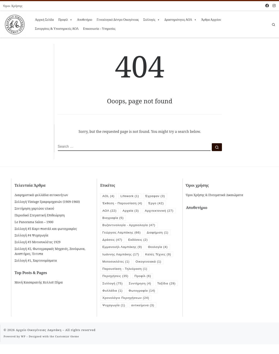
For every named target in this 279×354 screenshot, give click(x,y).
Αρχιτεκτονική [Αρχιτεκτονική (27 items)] (160, 211)
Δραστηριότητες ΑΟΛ (180, 19)
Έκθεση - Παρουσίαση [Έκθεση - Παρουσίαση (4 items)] (122, 203)
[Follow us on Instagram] (274, 5)
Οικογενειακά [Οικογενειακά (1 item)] (149, 263)
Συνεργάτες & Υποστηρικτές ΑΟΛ (57, 28)
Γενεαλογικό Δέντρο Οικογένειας (118, 19)
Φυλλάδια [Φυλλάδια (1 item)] (137, 292)
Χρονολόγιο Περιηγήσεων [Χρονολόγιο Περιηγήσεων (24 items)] (126, 307)
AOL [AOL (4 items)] (108, 196)
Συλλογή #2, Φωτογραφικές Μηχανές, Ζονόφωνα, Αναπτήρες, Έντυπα (50, 251)
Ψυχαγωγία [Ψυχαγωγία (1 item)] (114, 315)
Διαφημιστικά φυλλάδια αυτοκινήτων (41, 195)
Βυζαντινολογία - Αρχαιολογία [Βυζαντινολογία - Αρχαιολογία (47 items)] (129, 225)
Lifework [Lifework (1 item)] (130, 196)
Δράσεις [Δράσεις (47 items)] (112, 240)
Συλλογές (151, 19)
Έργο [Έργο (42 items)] (157, 203)
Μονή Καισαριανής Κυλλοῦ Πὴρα (39, 282)
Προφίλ (65, 19)
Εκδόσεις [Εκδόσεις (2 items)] (139, 240)
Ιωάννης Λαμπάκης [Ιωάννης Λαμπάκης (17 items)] (121, 255)
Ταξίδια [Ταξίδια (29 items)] (111, 292)
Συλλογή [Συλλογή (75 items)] (112, 285)
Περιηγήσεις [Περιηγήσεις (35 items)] (115, 277)
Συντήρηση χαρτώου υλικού (34, 208)
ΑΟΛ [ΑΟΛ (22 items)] (109, 211)
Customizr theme (67, 346)
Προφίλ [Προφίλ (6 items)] (143, 277)
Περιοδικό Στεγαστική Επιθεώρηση (40, 215)
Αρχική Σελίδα (44, 19)
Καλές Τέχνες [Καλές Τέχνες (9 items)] (159, 255)
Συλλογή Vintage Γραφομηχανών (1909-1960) (47, 202)
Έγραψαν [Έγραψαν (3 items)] (156, 196)
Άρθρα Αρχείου (211, 19)
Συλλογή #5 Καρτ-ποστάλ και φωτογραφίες (46, 229)
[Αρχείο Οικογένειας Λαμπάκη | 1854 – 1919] (14, 23)
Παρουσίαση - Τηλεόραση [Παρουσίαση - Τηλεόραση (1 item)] (125, 270)
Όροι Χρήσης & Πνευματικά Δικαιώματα (214, 195)
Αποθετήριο (84, 19)
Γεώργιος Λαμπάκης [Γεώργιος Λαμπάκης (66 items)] (121, 233)
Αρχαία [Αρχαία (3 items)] (131, 211)
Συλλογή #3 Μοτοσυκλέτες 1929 (38, 242)
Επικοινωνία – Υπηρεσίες (99, 28)
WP (23, 346)
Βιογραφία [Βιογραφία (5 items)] (113, 218)
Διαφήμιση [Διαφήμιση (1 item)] (159, 233)
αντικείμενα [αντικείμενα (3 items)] (143, 315)
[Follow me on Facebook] (267, 5)
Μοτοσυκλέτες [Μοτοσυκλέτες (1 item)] (116, 263)
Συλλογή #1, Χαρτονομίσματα (36, 260)
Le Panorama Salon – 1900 (34, 222)
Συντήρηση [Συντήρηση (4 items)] (140, 285)
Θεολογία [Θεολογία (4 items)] (159, 248)
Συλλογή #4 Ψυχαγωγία (31, 235)
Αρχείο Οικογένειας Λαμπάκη (39, 340)
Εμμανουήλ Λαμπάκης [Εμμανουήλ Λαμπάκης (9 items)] (122, 248)
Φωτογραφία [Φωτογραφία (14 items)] (115, 300)
